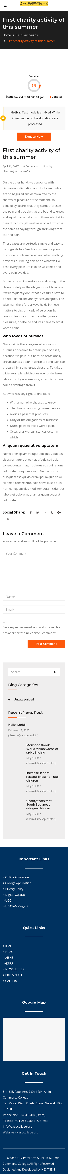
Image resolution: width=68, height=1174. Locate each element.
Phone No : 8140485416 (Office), (24, 1115)
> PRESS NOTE (13, 975)
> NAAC (8, 952)
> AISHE (8, 958)
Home (7, 35)
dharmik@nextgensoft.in (23, 735)
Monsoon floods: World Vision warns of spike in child (42, 748)
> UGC (7, 901)
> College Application (17, 883)
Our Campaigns (27, 35)
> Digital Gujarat (14, 895)
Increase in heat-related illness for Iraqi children (42, 776)
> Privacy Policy (13, 889)
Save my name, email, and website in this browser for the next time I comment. (31, 630)
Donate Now (34, 137)
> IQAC (7, 946)
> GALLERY (10, 981)
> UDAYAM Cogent (15, 906)
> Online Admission (16, 877)
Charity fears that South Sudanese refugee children (39, 804)
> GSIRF (8, 963)
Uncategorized (24, 699)
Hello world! (17, 724)
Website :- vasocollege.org (20, 1132)
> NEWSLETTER (13, 969)
